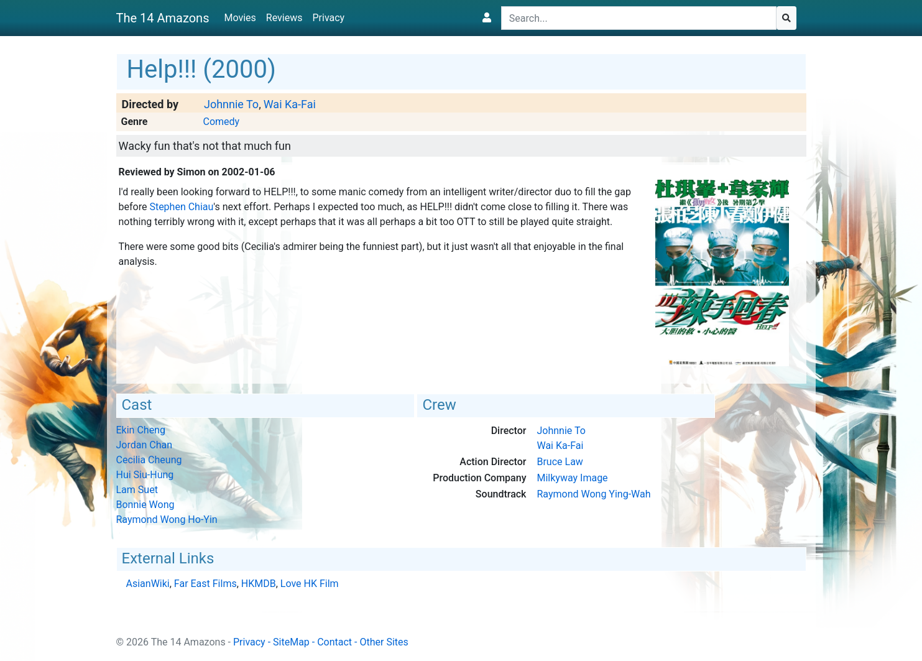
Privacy (328, 18)
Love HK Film (309, 583)
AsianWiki (148, 583)
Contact (334, 642)
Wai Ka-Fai (290, 104)
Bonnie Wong (145, 505)
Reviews (284, 18)
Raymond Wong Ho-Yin (167, 519)
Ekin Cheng (140, 430)
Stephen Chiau (181, 207)
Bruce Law (560, 462)
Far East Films (205, 583)
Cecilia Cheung (149, 460)
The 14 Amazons (163, 18)
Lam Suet (137, 490)
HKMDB (258, 583)
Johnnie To (231, 104)
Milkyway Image (572, 478)
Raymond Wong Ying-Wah (593, 494)
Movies (240, 18)
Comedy (221, 121)
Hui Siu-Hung (145, 475)
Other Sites (383, 642)
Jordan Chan (144, 445)
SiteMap (291, 642)
